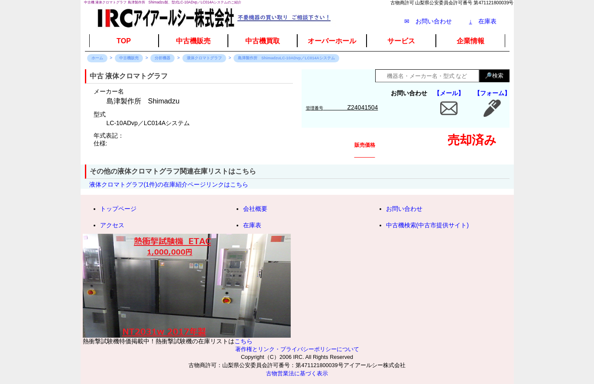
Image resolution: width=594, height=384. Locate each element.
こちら (243, 341)
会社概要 (255, 208)
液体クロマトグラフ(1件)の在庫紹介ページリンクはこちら (168, 184)
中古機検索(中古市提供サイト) (427, 225)
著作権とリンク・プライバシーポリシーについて (297, 349)
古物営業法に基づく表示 (297, 374)
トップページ (118, 208)
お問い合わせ (404, 208)
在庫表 (483, 21)
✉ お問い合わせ (428, 21)
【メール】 (449, 93)
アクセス (112, 225)
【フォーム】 (492, 93)
